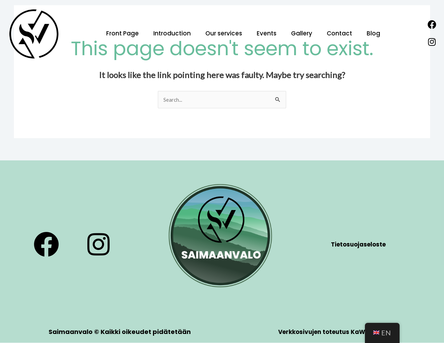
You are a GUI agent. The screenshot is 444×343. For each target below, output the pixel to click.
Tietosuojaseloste (358, 244)
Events (266, 33)
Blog (373, 33)
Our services (223, 33)
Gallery (301, 33)
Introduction (172, 33)
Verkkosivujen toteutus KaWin (324, 332)
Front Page (122, 33)
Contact (339, 33)
